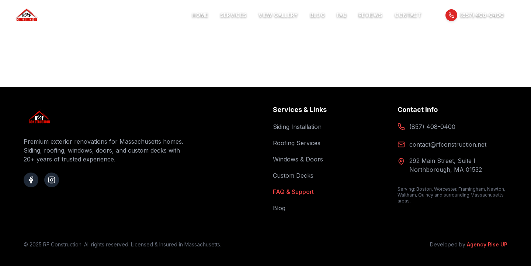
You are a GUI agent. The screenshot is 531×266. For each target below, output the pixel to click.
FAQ (342, 15)
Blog (317, 15)
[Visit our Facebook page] (31, 180)
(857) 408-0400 (432, 126)
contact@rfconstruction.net (447, 144)
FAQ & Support (293, 191)
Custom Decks (293, 175)
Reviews (370, 15)
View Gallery (278, 15)
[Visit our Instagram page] (51, 180)
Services (233, 15)
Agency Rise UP (487, 244)
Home (200, 15)
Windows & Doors (298, 159)
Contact (408, 15)
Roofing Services (296, 143)
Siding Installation (297, 126)
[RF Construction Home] (27, 15)
